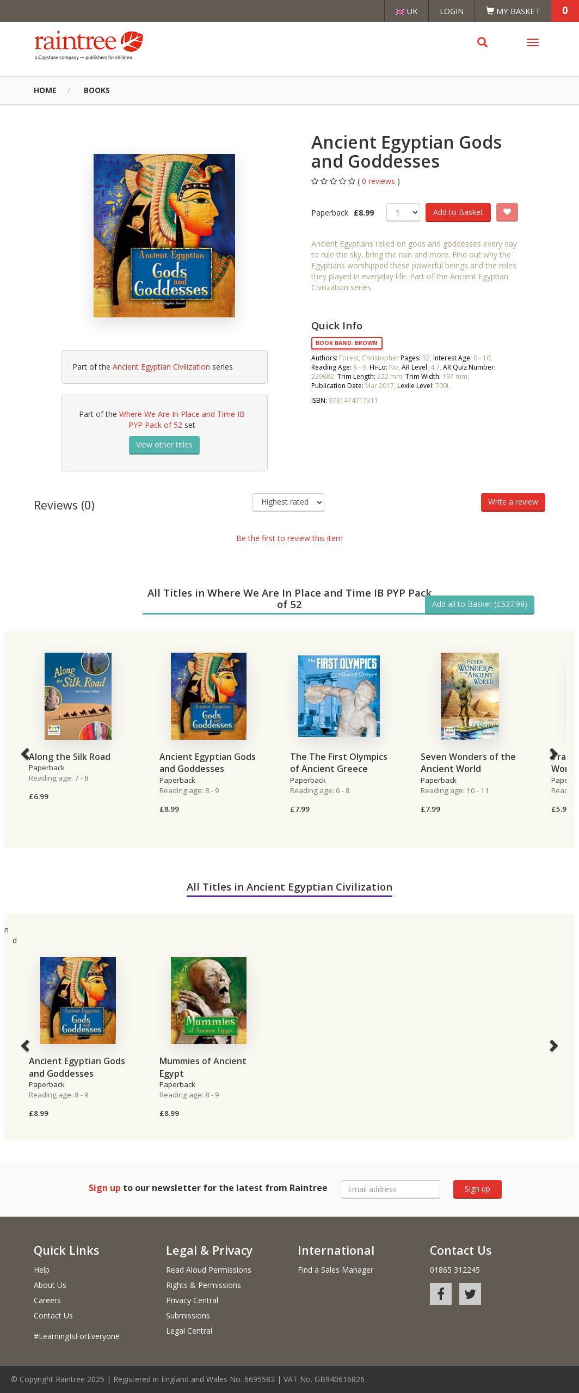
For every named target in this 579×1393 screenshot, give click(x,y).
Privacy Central (192, 1300)
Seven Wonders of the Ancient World (468, 763)
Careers (47, 1300)
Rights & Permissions (203, 1285)
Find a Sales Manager (335, 1270)
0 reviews (379, 181)
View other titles (164, 444)
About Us (50, 1285)
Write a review (513, 501)
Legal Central (189, 1331)
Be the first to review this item (289, 538)
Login (452, 10)
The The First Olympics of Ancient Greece (338, 763)
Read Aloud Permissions (208, 1270)
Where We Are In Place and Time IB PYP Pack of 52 (182, 419)
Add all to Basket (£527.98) (479, 604)
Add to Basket (458, 212)
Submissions (188, 1315)
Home (45, 90)
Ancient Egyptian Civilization (161, 366)
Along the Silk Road (69, 757)
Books (97, 90)
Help (42, 1270)
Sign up (477, 1188)
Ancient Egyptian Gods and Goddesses (207, 763)
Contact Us (53, 1315)
